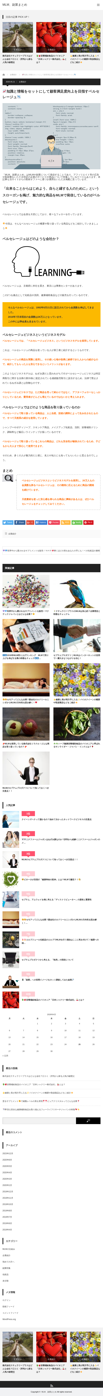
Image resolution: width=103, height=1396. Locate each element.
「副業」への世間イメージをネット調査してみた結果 (48, 980)
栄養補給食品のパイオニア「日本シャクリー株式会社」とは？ (51, 59)
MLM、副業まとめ (14, 4)
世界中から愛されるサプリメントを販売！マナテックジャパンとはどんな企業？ (27, 552)
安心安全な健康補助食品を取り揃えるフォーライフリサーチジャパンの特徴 (41, 1109)
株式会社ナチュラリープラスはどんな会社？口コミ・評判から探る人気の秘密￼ (17, 59)
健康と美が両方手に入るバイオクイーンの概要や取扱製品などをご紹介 (85, 59)
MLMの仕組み (8, 1249)
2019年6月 (7, 1223)
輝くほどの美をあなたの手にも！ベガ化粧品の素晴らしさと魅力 (76, 552)
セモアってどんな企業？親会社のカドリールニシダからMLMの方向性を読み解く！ (25, 701)
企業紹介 (18, 49)
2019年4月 (7, 1230)
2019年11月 (7, 1198)
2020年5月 (7, 1166)
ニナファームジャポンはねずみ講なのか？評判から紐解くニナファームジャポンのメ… (61, 841)
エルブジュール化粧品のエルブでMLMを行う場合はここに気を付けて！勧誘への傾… (60, 941)
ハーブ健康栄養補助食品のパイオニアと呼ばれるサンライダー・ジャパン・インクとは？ (76, 745)
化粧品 (5, 1274)
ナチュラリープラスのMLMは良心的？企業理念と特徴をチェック (76, 612)
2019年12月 (7, 1191)
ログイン (6, 1300)
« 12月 (5, 1056)
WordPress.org (9, 1319)
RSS (51, 1385)
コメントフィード (10, 1313)
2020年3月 (7, 1179)
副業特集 (6, 1268)
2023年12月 (7, 1153)
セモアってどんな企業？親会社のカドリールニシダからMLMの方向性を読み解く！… (59, 921)
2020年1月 (7, 1185)
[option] (18, 43)
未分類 (5, 1281)
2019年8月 (7, 1210)
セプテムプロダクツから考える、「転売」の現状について (48, 960)
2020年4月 (7, 1172)
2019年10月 (7, 1204)
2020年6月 (7, 1160)
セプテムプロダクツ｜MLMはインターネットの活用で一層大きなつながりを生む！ (76, 656)
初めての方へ (8, 1262)
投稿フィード (8, 1306)
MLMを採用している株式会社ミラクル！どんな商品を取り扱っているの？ (25, 745)
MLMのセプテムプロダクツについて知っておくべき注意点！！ (25, 789)
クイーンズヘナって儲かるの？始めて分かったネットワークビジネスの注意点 (57, 819)
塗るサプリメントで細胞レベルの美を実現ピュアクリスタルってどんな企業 (40, 1101)
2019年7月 (7, 1217)
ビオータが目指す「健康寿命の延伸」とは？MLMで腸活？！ (51, 879)
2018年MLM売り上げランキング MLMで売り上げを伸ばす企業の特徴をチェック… (25, 656)
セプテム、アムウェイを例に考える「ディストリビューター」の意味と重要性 (57, 899)
